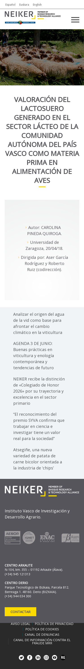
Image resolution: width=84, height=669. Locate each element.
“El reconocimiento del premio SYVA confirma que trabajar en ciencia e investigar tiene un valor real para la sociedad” (39, 426)
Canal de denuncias (42, 634)
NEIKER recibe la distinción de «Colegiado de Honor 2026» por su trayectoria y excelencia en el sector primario (39, 391)
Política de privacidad (54, 623)
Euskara (24, 5)
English (37, 5)
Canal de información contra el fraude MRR (42, 641)
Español (10, 5)
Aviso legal (20, 623)
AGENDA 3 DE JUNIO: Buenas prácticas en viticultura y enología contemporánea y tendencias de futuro (33, 355)
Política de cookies (42, 629)
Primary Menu (75, 19)
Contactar (20, 611)
